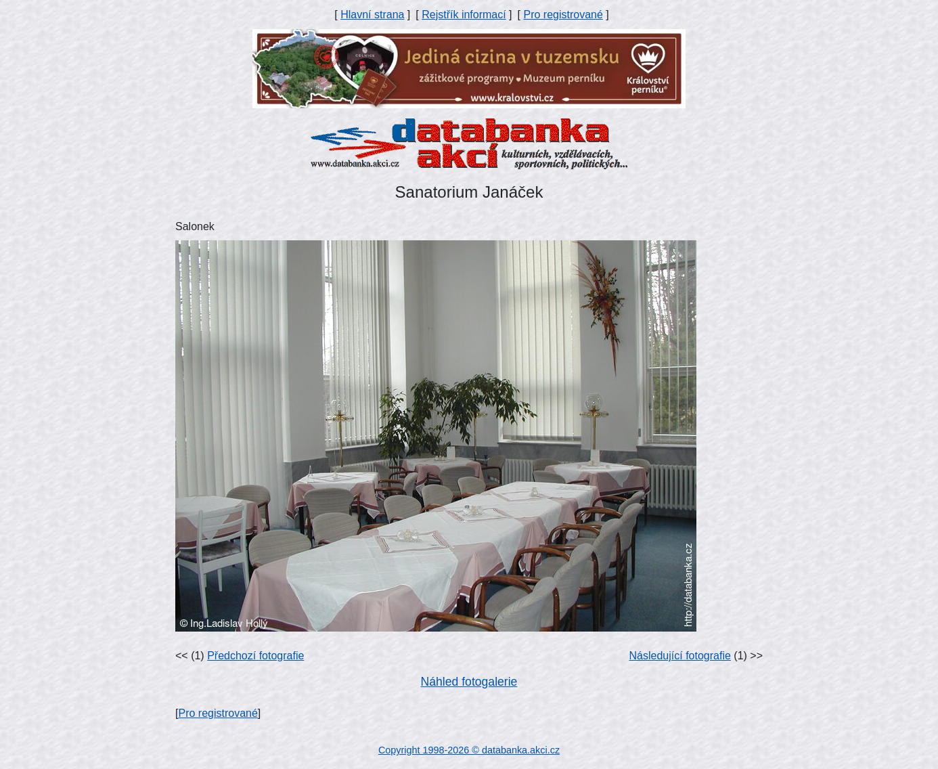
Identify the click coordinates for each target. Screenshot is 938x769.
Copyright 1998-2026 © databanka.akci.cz (469, 750)
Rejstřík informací (464, 14)
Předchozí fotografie (255, 655)
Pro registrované (562, 14)
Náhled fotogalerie (469, 681)
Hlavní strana (372, 14)
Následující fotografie (680, 655)
